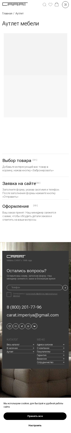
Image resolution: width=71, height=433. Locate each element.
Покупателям (43, 351)
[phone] (35, 287)
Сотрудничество (45, 362)
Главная (7, 13)
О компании (43, 348)
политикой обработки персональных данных (35, 295)
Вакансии (42, 359)
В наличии (12, 348)
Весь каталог (13, 344)
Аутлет (10, 351)
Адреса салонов (45, 344)
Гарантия (41, 355)
